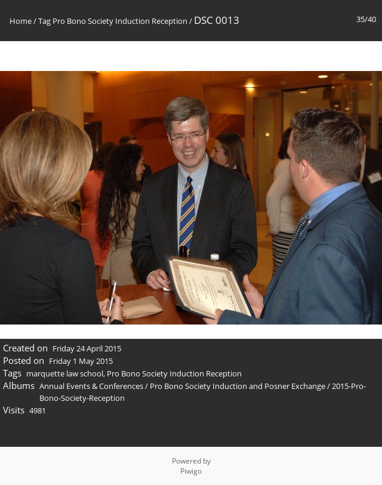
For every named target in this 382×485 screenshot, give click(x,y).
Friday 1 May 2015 (81, 361)
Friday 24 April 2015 (87, 348)
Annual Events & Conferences (91, 386)
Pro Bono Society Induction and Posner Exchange (237, 386)
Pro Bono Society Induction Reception (120, 21)
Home (21, 21)
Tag (44, 21)
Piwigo (191, 471)
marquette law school (64, 373)
